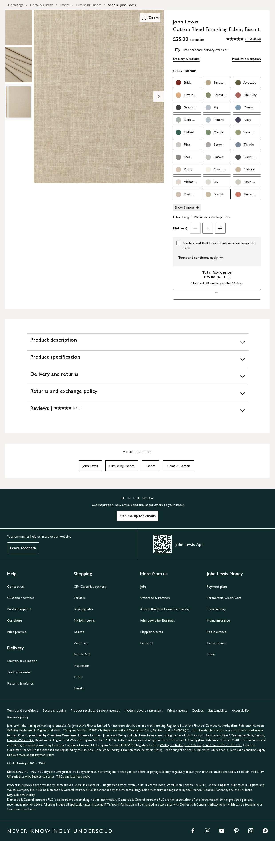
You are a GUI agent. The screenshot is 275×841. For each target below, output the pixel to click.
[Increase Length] (220, 228)
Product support (19, 609)
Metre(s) (180, 228)
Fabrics (65, 5)
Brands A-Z (82, 654)
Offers (78, 677)
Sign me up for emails (138, 516)
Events (79, 688)
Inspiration (81, 665)
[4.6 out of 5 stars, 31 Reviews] (243, 39)
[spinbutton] (207, 228)
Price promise (16, 632)
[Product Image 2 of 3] (18, 64)
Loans (211, 654)
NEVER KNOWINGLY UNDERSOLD (60, 831)
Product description (246, 59)
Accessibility (241, 710)
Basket (79, 632)
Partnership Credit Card (224, 598)
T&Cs (60, 776)
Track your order (19, 672)
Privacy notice (177, 710)
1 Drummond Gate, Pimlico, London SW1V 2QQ (158, 730)
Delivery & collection (22, 661)
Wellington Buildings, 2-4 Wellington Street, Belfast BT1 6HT (201, 745)
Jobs (143, 586)
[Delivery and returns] (137, 376)
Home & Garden (41, 5)
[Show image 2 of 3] (158, 96)
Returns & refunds (20, 683)
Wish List (81, 643)
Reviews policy (17, 717)
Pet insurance (216, 632)
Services (80, 598)
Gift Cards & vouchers (90, 586)
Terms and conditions (22, 710)
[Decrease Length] (195, 228)
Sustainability (217, 710)
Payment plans (217, 586)
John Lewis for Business (157, 620)
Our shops (14, 620)
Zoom (150, 17)
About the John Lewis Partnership (165, 609)
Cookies (198, 710)
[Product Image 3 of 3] (18, 102)
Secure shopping (54, 710)
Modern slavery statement (143, 710)
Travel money (216, 609)
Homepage (16, 5)
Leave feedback (23, 548)
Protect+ (147, 643)
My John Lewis (84, 620)
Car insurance (216, 643)
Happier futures (151, 632)
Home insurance (218, 620)
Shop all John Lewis (122, 5)
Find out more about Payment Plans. (31, 755)
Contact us (15, 586)
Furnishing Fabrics (88, 5)
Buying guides (83, 609)
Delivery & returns (186, 59)
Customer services (20, 598)
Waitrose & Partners (155, 598)
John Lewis (90, 466)
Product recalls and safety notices (95, 710)
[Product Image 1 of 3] (18, 27)
